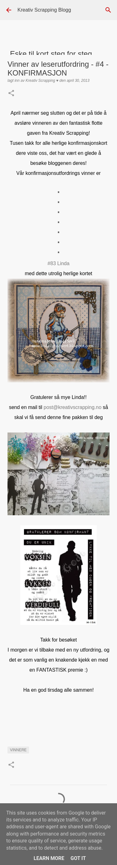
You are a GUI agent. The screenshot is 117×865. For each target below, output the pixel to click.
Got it (78, 858)
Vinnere (18, 750)
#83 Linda (58, 263)
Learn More (49, 858)
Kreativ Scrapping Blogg (44, 10)
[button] (11, 93)
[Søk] (108, 10)
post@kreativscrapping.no (72, 407)
